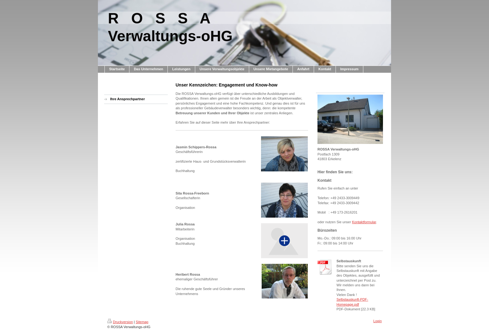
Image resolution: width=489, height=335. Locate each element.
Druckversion (120, 322)
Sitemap (142, 322)
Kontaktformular (364, 222)
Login (377, 321)
